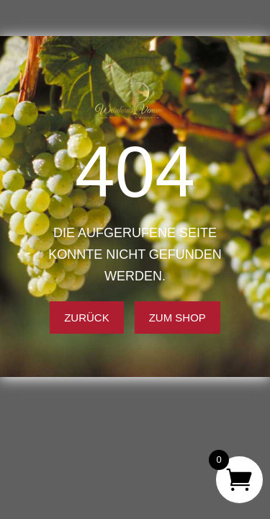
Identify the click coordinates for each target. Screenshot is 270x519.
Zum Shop (177, 317)
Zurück (86, 317)
